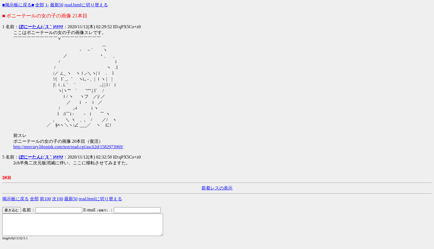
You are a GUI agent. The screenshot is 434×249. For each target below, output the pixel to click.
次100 (57, 198)
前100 (45, 198)
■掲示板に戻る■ (18, 4)
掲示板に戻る (15, 198)
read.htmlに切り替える (86, 4)
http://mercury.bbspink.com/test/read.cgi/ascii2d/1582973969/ (68, 146)
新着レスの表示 (217, 188)
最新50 (56, 4)
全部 (39, 4)
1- (47, 4)
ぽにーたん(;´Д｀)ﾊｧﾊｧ (41, 26)
